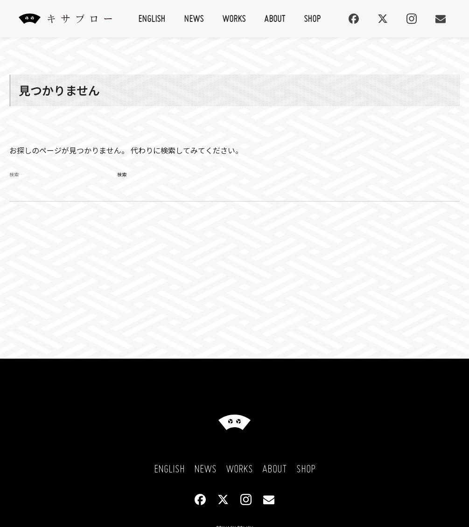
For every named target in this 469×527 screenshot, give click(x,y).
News (193, 18)
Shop (312, 18)
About (274, 18)
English (151, 18)
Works (233, 18)
